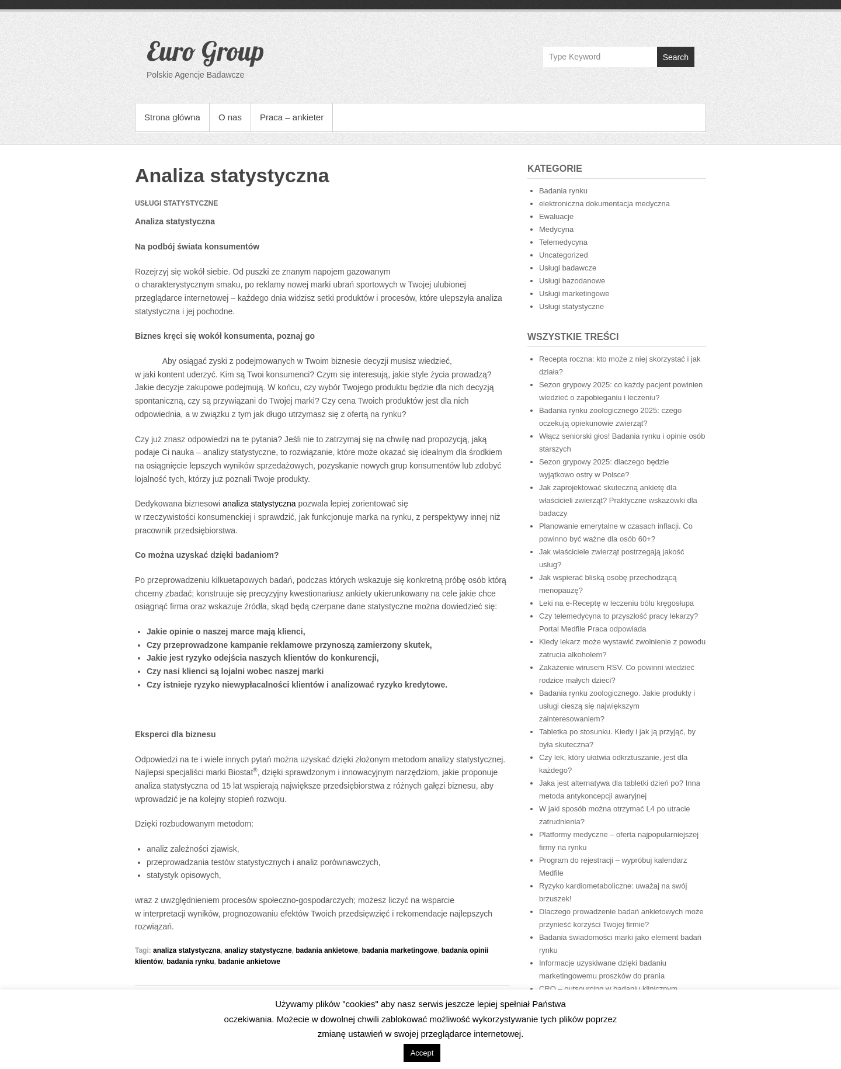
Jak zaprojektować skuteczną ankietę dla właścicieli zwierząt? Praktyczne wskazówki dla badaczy (618, 500)
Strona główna (172, 117)
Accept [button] (422, 1053)
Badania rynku (563, 190)
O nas (230, 117)
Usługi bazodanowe (572, 280)
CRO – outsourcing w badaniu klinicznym (608, 988)
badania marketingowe (399, 950)
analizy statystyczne (257, 950)
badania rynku (190, 961)
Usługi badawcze (567, 267)
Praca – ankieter (292, 117)
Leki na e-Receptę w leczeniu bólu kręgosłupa (616, 603)
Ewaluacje (556, 216)
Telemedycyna (563, 242)
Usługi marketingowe (574, 293)
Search (676, 57)
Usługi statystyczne (571, 306)
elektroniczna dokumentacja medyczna (604, 203)
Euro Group (205, 50)
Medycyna (556, 229)
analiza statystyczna (259, 503)
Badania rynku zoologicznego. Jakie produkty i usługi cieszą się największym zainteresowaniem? (617, 706)
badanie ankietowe (249, 961)
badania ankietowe (327, 950)
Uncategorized (563, 255)
